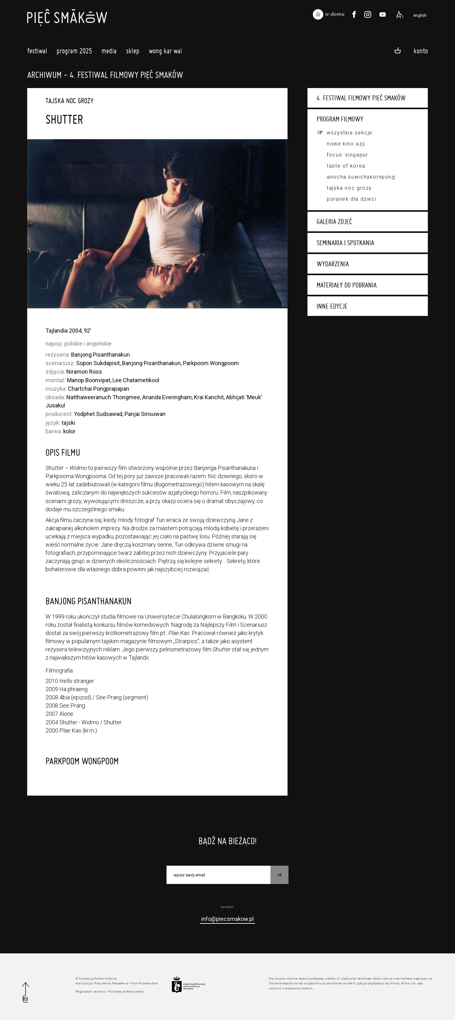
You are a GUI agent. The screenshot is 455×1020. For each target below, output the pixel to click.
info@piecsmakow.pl (227, 919)
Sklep (132, 52)
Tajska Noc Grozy (349, 188)
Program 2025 (74, 52)
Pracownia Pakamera (111, 983)
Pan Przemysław (144, 983)
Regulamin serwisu (91, 991)
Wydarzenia (333, 264)
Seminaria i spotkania (345, 243)
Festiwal (37, 52)
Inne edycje (332, 306)
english (420, 15)
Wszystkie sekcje (350, 133)
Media (109, 52)
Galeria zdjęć (334, 221)
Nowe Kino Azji (346, 144)
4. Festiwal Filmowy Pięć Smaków (361, 98)
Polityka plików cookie (125, 991)
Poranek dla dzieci (351, 199)
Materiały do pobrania (347, 285)
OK (279, 874)
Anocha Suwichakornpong (361, 177)
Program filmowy (340, 119)
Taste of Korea (346, 166)
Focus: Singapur (347, 155)
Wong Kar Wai (165, 52)
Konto (421, 50)
